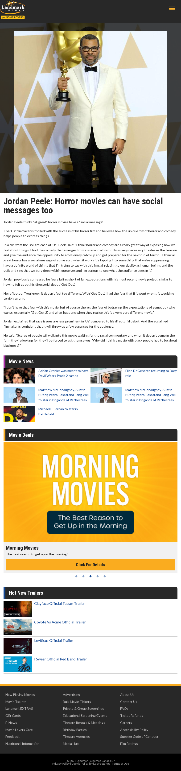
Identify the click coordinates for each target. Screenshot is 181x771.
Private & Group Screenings (83, 708)
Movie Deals (21, 435)
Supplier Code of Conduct (139, 736)
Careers (126, 723)
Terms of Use (120, 763)
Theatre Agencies (76, 736)
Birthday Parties (75, 730)
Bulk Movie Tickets (77, 702)
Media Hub (71, 744)
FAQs (124, 708)
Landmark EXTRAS (19, 708)
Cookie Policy (79, 763)
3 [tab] (90, 576)
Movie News (21, 361)
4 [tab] (97, 576)
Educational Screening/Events (85, 715)
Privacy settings (100, 763)
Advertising (71, 695)
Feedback (12, 736)
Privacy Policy (61, 763)
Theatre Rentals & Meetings (84, 723)
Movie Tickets (15, 702)
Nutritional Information (22, 744)
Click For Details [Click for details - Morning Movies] (90, 564)
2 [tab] (83, 576)
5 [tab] (104, 576)
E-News (11, 723)
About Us (127, 695)
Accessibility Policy (134, 730)
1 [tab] (76, 576)
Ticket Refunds (131, 715)
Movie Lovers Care (19, 730)
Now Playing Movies (20, 695)
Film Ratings (129, 744)
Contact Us (128, 702)
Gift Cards (13, 715)
